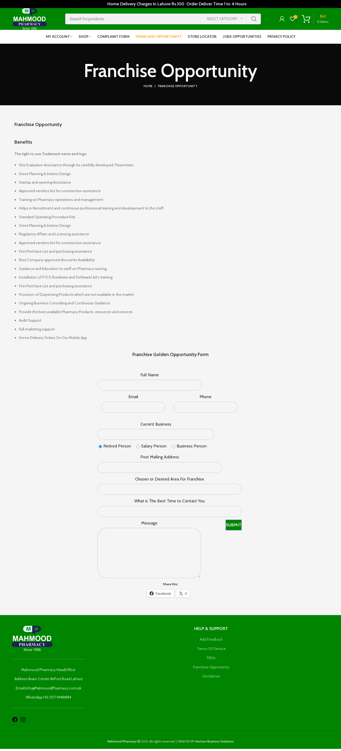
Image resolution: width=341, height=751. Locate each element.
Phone (206, 398)
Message (149, 525)
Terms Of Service (211, 650)
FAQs (211, 659)
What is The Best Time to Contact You (169, 503)
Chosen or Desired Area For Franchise (169, 481)
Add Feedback (211, 641)
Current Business (155, 426)
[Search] (163, 20)
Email (133, 398)
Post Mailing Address (159, 459)
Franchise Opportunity (211, 669)
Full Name (149, 376)
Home (148, 88)
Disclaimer (211, 678)
